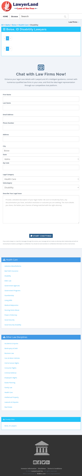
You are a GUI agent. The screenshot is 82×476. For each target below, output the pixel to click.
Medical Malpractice (11, 305)
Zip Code (6, 163)
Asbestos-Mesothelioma (13, 266)
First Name (7, 95)
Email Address (8, 115)
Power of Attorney (11, 315)
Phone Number (8, 123)
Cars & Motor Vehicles (12, 358)
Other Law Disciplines (16, 337)
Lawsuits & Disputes (11, 402)
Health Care (23, 25)
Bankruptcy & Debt (11, 348)
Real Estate (8, 407)
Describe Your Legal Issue (12, 193)
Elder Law (8, 281)
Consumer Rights (10, 368)
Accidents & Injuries (11, 343)
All (2, 25)
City (4, 146)
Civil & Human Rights (12, 363)
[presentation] (41, 228)
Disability (8, 276)
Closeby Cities (10, 419)
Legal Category (8, 175)
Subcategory (7, 183)
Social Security (9, 320)
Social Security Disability (13, 325)
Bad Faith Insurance (11, 271)
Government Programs (12, 291)
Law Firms (74, 22)
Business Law (9, 353)
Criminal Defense (10, 373)
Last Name (7, 103)
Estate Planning (10, 383)
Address (6, 135)
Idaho (7, 25)
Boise (14, 25)
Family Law (8, 387)
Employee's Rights (11, 378)
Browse (14, 17)
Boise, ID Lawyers (11, 426)
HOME (5, 17)
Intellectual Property (12, 397)
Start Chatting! (41, 236)
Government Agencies (12, 286)
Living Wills (8, 300)
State (5, 155)
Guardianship (9, 295)
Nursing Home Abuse (12, 310)
